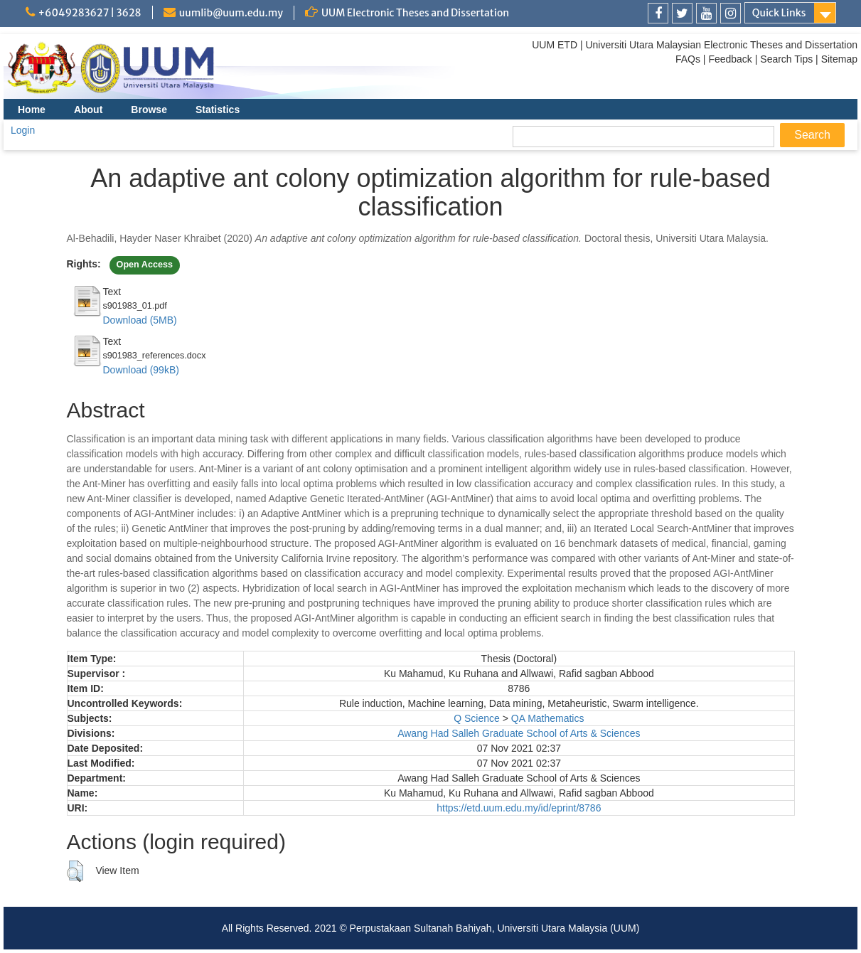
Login (23, 130)
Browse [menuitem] (149, 109)
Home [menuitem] (32, 109)
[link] (658, 13)
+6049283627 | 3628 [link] (89, 12)
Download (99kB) (141, 370)
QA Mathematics (547, 718)
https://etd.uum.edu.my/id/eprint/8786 (519, 808)
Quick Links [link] (779, 12)
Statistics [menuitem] (218, 109)
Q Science (477, 718)
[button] (75, 871)
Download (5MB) (140, 320)
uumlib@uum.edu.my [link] (231, 12)
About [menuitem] (88, 109)
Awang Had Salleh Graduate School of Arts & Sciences (518, 733)
